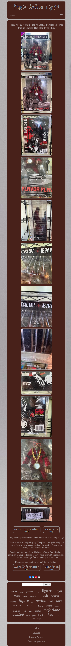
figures (47, 591)
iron (33, 619)
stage (30, 611)
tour (32, 602)
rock (24, 611)
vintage (37, 592)
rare (59, 601)
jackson (29, 591)
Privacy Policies (36, 637)
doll (51, 601)
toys (59, 590)
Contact (36, 632)
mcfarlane (52, 610)
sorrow (25, 596)
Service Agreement (36, 641)
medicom (33, 596)
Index (36, 628)
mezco (57, 606)
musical (30, 605)
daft (39, 618)
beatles (38, 611)
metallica (18, 605)
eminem (48, 606)
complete (57, 616)
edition (55, 595)
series (13, 601)
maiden (22, 592)
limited (41, 615)
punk (34, 616)
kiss (50, 615)
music (44, 595)
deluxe (40, 606)
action (41, 600)
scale (28, 616)
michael (16, 611)
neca (17, 595)
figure (24, 600)
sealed (18, 615)
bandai (14, 591)
